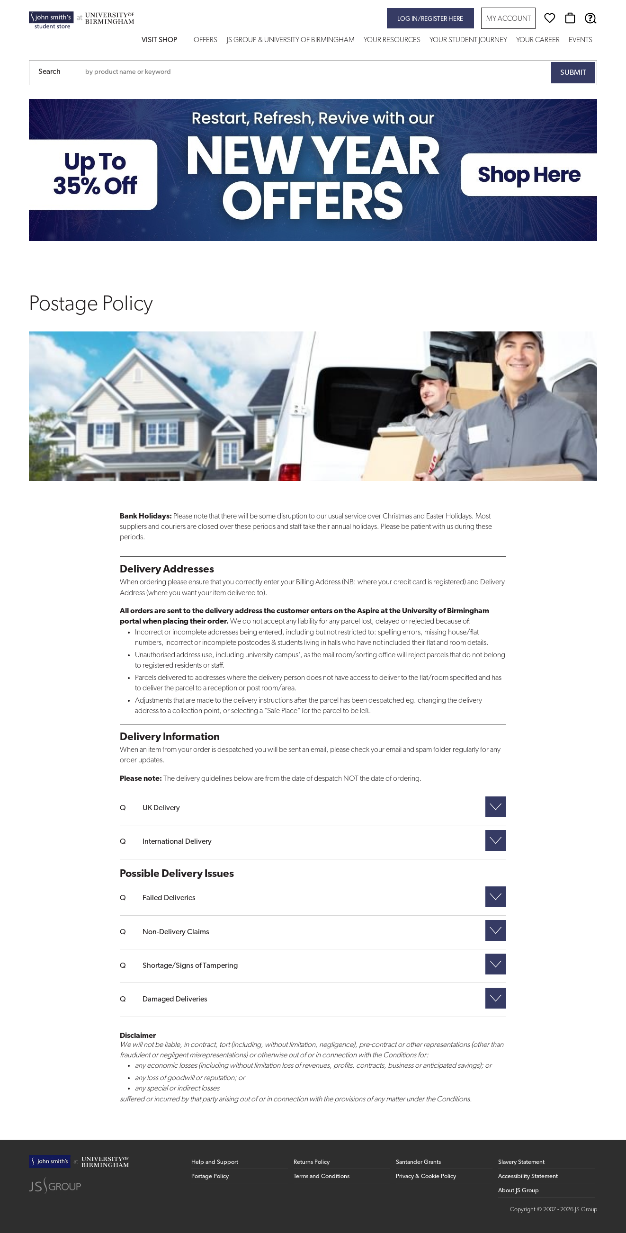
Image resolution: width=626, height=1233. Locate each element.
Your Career (538, 40)
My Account (508, 19)
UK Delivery (161, 808)
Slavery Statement (521, 1162)
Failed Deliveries (169, 898)
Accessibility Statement (528, 1176)
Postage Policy (210, 1176)
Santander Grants (418, 1162)
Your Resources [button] (392, 40)
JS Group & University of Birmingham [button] (291, 40)
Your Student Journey (468, 40)
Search (49, 72)
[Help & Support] (590, 18)
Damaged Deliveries (175, 999)
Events (580, 40)
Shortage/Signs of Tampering (190, 966)
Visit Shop (159, 40)
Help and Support (214, 1162)
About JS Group (518, 1191)
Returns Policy (312, 1162)
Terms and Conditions (321, 1176)
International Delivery (177, 842)
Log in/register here (430, 19)
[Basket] (570, 18)
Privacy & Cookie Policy (426, 1176)
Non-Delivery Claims (176, 932)
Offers (205, 40)
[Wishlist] (549, 18)
